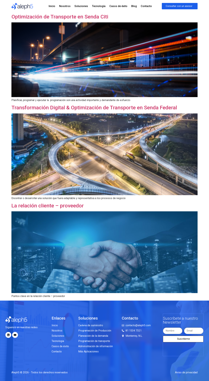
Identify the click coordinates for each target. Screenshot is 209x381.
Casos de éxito (118, 6)
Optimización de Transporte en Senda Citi (59, 17)
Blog (134, 6)
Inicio (52, 6)
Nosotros (65, 6)
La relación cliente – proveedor (47, 206)
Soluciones (81, 6)
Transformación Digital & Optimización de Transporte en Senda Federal (94, 107)
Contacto (146, 6)
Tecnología (98, 6)
